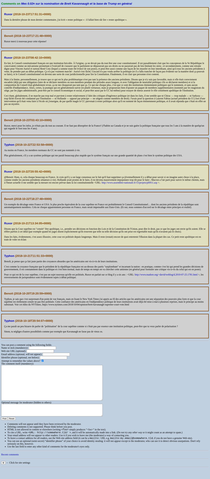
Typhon (9, 144)
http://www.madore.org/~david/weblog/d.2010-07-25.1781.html (166, 274)
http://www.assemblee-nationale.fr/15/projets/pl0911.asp (129, 182)
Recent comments (10, 465)
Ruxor (8, 14)
